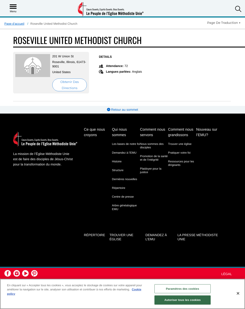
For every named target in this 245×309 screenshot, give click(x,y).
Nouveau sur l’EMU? (206, 132)
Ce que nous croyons (94, 132)
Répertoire (118, 188)
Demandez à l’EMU (124, 152)
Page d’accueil (14, 23)
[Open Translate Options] (224, 23)
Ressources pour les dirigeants (181, 163)
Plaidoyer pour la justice (150, 170)
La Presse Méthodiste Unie (197, 237)
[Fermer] (238, 293)
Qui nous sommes (119, 132)
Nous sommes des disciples (152, 145)
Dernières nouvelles (124, 179)
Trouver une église (179, 144)
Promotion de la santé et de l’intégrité (154, 157)
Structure (118, 170)
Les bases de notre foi (126, 144)
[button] (238, 9)
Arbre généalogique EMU (124, 207)
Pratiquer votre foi (179, 152)
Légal (226, 274)
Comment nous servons (152, 132)
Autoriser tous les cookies (182, 300)
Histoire (117, 161)
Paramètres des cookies (182, 288)
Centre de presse (123, 196)
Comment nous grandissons (180, 132)
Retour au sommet (122, 110)
